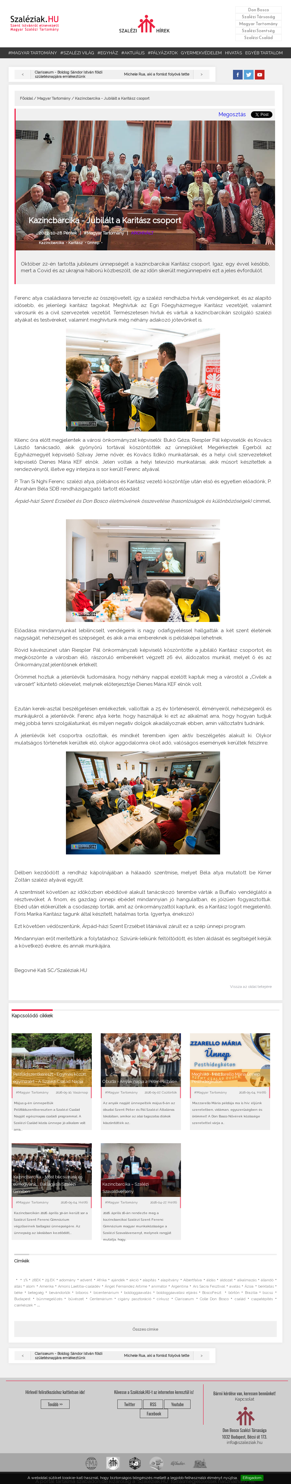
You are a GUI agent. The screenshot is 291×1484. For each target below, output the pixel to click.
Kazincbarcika (51, 242)
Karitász (75, 242)
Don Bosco (258, 10)
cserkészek (23, 1305)
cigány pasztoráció (134, 1299)
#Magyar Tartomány (104, 232)
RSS (153, 1404)
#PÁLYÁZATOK (163, 52)
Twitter (129, 1404)
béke (18, 1293)
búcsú (267, 1293)
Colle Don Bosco (214, 1299)
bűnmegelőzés (49, 1299)
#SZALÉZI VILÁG (77, 52)
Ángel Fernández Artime (126, 1286)
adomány (67, 1280)
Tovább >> (55, 1404)
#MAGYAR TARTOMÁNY (32, 52)
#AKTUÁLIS (133, 52)
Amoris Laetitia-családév (79, 1286)
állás (18, 1286)
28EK (36, 1280)
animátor (159, 1286)
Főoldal (26, 98)
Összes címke (145, 1329)
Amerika (46, 1286)
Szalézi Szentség (258, 30)
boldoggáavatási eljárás (176, 1293)
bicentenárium (106, 1293)
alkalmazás (247, 1280)
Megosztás (232, 114)
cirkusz (163, 1299)
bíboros (82, 1293)
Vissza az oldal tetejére (251, 986)
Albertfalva (192, 1280)
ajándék (118, 1280)
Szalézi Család (258, 37)
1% (26, 1280)
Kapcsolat (244, 1399)
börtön (234, 1293)
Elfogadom (252, 1477)
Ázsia (249, 1286)
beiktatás (266, 1286)
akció (134, 1280)
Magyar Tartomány (258, 24)
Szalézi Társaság (258, 17)
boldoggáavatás (137, 1293)
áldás (210, 1280)
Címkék (21, 1260)
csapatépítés (262, 1299)
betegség (36, 1293)
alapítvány (170, 1280)
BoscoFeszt (212, 1293)
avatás (234, 1286)
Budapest (22, 1299)
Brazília (251, 1293)
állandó (267, 1280)
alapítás (149, 1280)
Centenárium (101, 1299)
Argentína (179, 1286)
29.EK (50, 1280)
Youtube (177, 1404)
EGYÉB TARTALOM (264, 52)
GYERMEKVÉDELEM (201, 52)
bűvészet (76, 1299)
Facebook (154, 1413)
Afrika (102, 1280)
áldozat (226, 1280)
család (240, 1299)
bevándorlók (59, 1293)
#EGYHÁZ (107, 52)
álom (30, 1286)
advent (86, 1280)
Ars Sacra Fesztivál (209, 1286)
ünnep (93, 242)
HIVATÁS (233, 52)
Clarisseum (184, 1299)
